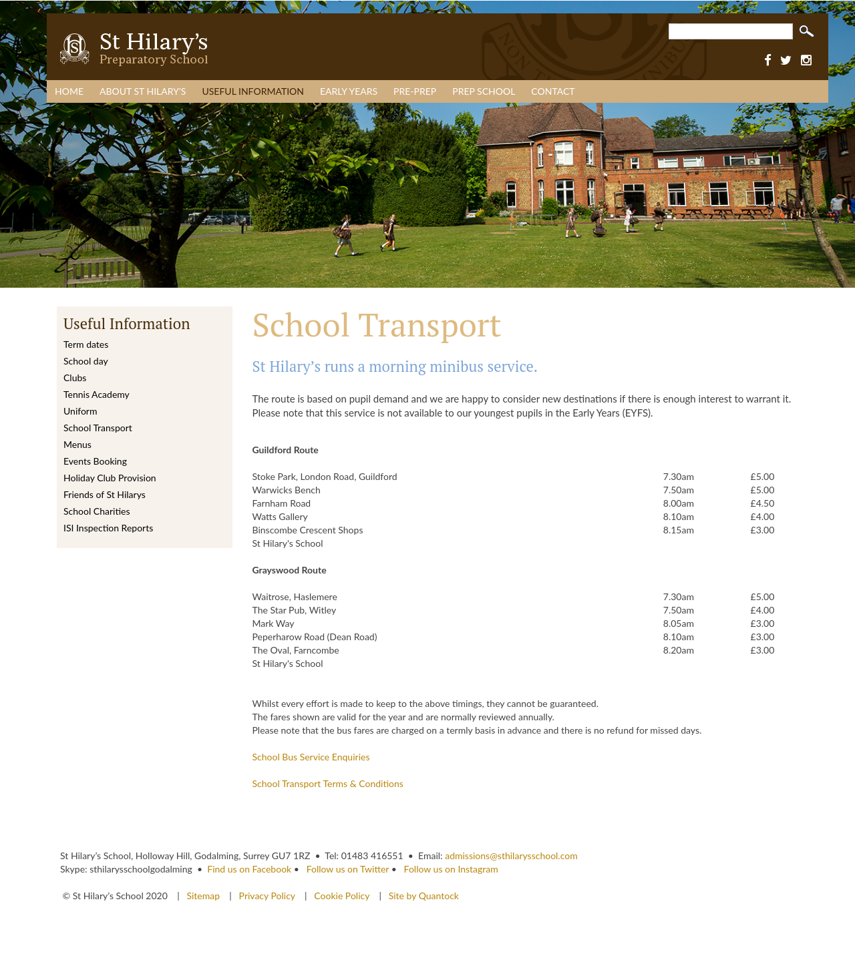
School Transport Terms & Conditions (327, 783)
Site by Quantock (422, 895)
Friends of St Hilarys (104, 494)
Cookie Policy (341, 895)
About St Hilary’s (143, 91)
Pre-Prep (414, 91)
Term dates (85, 344)
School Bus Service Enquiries (311, 756)
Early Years (348, 91)
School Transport (97, 427)
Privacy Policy (267, 895)
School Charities (96, 511)
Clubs (74, 377)
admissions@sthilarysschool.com (511, 855)
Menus (77, 444)
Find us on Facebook (249, 869)
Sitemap (204, 895)
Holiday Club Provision (109, 477)
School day (85, 361)
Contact (552, 91)
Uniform (80, 411)
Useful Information (253, 91)
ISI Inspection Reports (108, 527)
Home (69, 91)
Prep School (483, 91)
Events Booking (95, 461)
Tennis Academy (96, 394)
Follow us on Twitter (348, 869)
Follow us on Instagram (451, 869)
